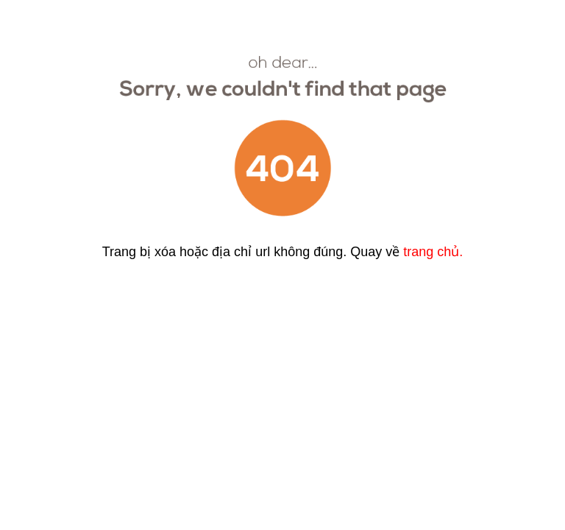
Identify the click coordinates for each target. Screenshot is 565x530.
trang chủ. (433, 251)
